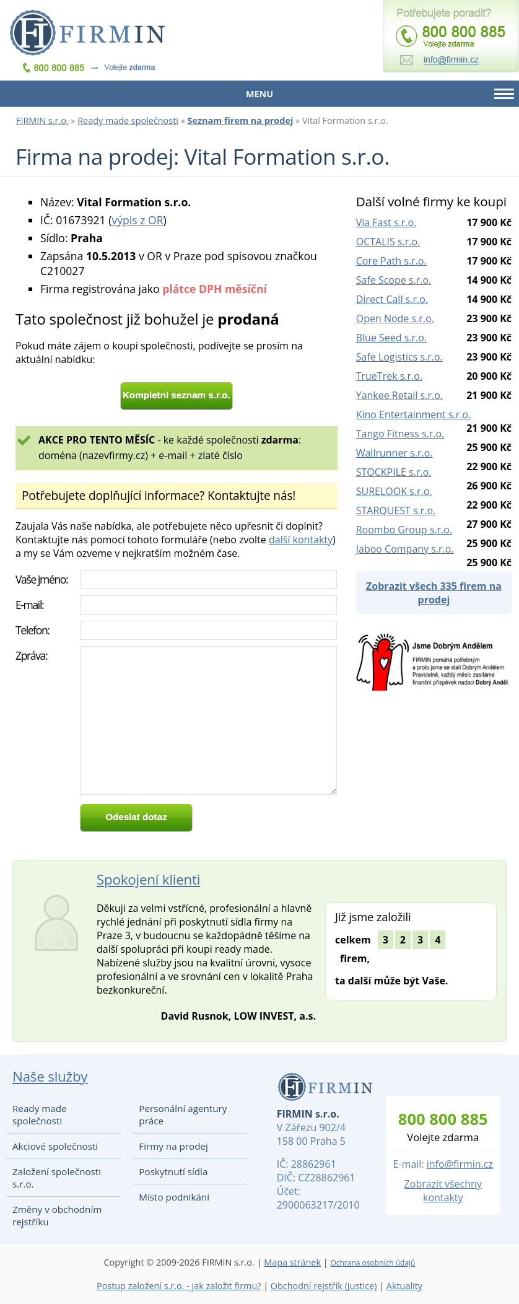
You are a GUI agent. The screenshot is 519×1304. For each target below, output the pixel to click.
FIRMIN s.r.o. (42, 120)
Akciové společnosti (55, 1146)
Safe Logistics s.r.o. (399, 357)
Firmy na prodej (173, 1146)
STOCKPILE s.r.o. (394, 472)
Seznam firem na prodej (241, 120)
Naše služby (49, 1076)
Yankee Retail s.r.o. (399, 395)
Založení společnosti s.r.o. (56, 1177)
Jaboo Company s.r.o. (405, 549)
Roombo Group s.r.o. (404, 529)
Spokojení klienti (148, 879)
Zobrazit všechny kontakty (443, 1190)
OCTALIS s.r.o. (388, 241)
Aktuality (404, 1286)
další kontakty (301, 539)
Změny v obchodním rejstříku (57, 1215)
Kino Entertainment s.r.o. (413, 414)
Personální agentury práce (183, 1114)
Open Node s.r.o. (395, 318)
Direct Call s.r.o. (392, 299)
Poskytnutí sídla (173, 1171)
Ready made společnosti (127, 120)
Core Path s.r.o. (391, 261)
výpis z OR (137, 219)
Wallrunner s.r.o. (394, 453)
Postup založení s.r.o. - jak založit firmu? (179, 1286)
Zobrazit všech (434, 592)
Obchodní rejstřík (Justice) (324, 1286)
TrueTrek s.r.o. (389, 376)
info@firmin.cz (460, 1164)
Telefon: (32, 630)
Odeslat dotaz (136, 817)
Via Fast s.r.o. (386, 222)
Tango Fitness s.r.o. (400, 433)
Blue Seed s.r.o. (391, 337)
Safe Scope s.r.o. (394, 280)
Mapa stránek (292, 1262)
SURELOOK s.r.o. (394, 491)
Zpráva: (31, 655)
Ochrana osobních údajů (372, 1263)
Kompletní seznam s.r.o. (176, 395)
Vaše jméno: (41, 579)
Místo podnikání (174, 1197)
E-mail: (29, 604)
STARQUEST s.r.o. (396, 510)
